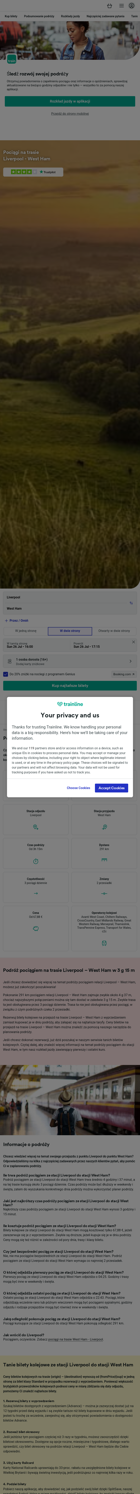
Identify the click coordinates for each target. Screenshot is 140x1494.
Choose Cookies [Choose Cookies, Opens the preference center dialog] (78, 788)
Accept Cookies (112, 788)
